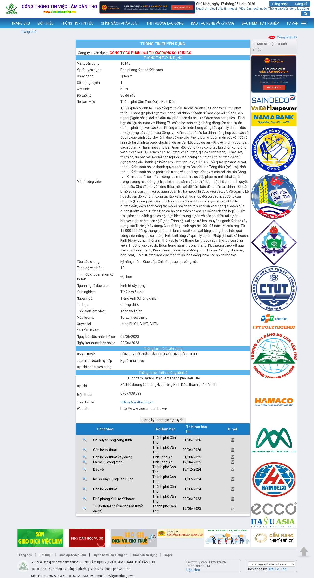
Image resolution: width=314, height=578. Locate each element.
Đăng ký (301, 4)
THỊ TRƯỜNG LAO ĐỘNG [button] (164, 23)
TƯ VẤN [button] (292, 23)
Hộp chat (193, 570)
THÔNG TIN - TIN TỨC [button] (77, 23)
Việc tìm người (227, 8)
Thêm (304, 23)
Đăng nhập (280, 4)
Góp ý (168, 555)
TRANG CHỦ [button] (20, 23)
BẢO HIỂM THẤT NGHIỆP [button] (260, 23)
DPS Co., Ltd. (277, 569)
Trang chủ (28, 32)
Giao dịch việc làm (72, 555)
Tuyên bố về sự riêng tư (109, 555)
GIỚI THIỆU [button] (45, 23)
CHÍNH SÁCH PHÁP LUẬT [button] (120, 23)
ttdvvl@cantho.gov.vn (137, 402)
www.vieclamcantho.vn (4, 23)
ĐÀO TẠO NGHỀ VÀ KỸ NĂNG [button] (212, 23)
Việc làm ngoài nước (253, 8)
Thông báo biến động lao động (288, 8)
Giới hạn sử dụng (145, 555)
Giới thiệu (45, 555)
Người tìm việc (205, 8)
